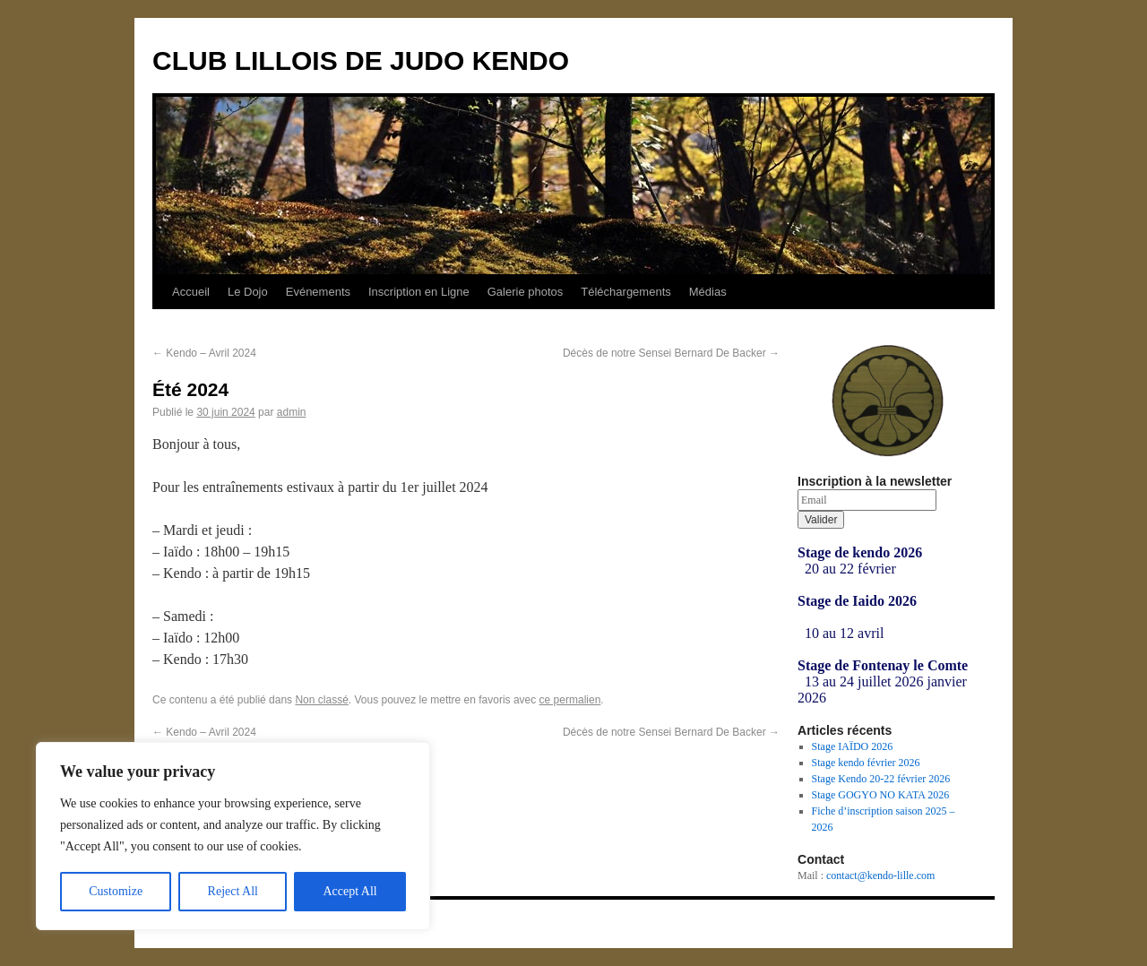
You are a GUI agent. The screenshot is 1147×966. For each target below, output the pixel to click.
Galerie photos (525, 291)
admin (291, 412)
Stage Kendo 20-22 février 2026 (881, 778)
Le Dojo (248, 291)
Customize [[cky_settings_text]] (115, 891)
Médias (708, 291)
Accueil (191, 291)
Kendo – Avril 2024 (204, 353)
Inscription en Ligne (419, 291)
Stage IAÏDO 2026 (852, 746)
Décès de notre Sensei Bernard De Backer (671, 353)
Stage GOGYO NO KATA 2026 (881, 795)
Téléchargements (625, 291)
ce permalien (570, 700)
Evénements (318, 291)
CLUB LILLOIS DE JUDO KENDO (360, 60)
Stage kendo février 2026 (866, 762)
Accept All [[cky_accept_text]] (349, 891)
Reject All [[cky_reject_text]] (233, 891)
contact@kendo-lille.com (880, 875)
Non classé (321, 700)
